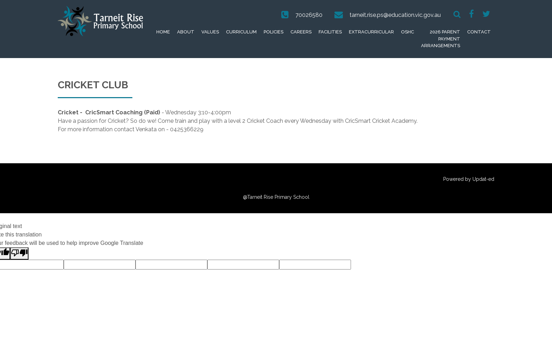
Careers (301, 31)
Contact (479, 31)
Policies (273, 31)
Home (163, 31)
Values (210, 31)
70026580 (308, 15)
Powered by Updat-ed (468, 179)
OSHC (407, 31)
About (185, 31)
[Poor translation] (19, 253)
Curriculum (241, 31)
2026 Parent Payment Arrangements (440, 38)
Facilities (330, 31)
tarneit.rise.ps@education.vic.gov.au (395, 15)
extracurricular (371, 31)
